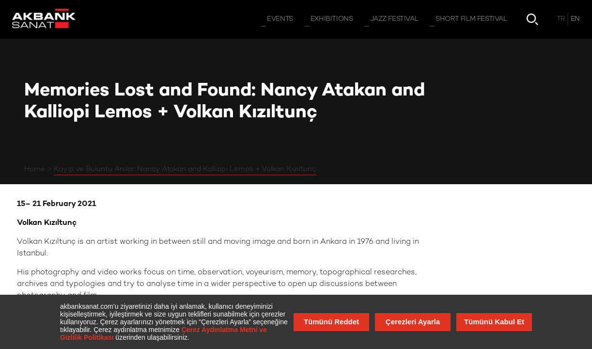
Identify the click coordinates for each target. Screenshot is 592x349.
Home (34, 169)
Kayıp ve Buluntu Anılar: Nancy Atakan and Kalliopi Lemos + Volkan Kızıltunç (185, 169)
